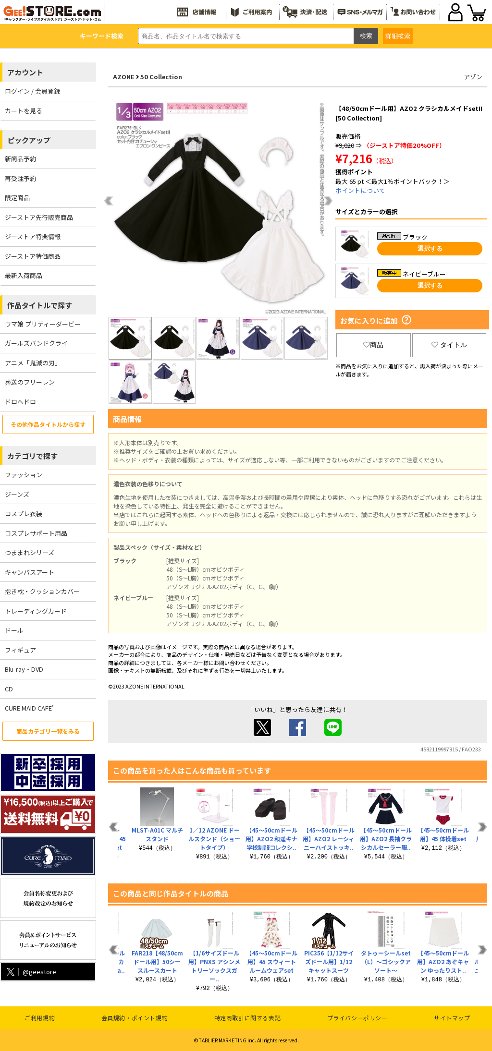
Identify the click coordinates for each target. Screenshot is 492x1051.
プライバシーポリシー (357, 1018)
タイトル (449, 345)
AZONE (124, 76)
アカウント (25, 72)
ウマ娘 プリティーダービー (43, 323)
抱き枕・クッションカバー (42, 591)
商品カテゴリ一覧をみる (48, 731)
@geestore (30, 971)
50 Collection (161, 76)
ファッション (23, 474)
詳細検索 (397, 35)
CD (9, 688)
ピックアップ (28, 140)
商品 (373, 345)
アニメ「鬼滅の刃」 (33, 362)
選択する (430, 248)
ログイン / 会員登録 (32, 91)
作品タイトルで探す (39, 305)
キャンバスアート (29, 572)
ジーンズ (17, 494)
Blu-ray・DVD (24, 669)
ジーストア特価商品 (33, 256)
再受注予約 (20, 178)
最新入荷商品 (23, 275)
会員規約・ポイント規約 (134, 1018)
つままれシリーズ (29, 552)
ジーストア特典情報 (33, 236)
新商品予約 (20, 158)
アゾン (473, 76)
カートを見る (23, 110)
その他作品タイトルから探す (48, 424)
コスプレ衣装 (23, 513)
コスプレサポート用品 (36, 533)
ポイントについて (360, 190)
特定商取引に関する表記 (247, 1018)
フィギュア (20, 649)
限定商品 (17, 197)
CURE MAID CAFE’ (29, 708)
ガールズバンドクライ (36, 343)
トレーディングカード (36, 611)
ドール (14, 630)
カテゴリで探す (32, 456)
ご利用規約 (40, 1018)
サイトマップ (452, 1018)
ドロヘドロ (20, 401)
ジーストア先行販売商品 (39, 217)
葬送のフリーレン (30, 382)
